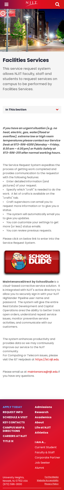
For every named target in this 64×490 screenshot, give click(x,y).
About (39, 422)
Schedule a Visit (15, 417)
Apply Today (12, 407)
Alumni (39, 468)
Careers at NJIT (15, 436)
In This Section (15, 110)
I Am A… (40, 442)
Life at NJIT (43, 427)
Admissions (43, 407)
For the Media (52, 477)
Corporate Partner (47, 457)
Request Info (13, 412)
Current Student (46, 447)
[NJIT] (32, 4)
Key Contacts (14, 422)
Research (41, 412)
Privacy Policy (52, 483)
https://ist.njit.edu (47, 359)
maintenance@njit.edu (42, 372)
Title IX (8, 441)
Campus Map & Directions (14, 429)
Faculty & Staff (45, 452)
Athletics (41, 432)
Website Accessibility (48, 480)
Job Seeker (42, 462)
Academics (43, 417)
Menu (6, 4)
